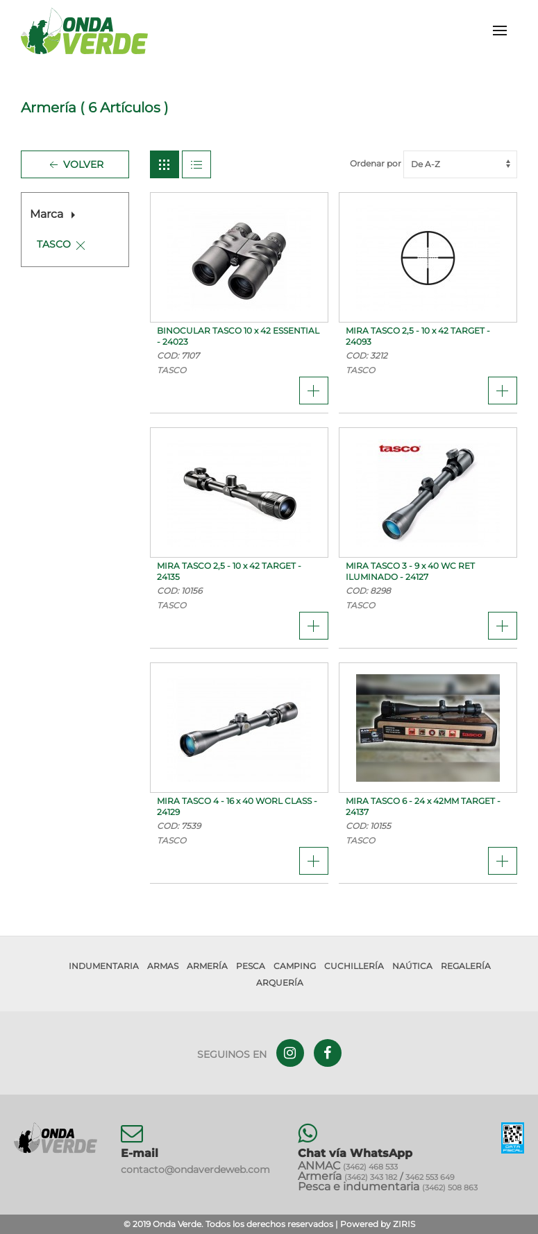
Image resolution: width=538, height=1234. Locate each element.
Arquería (279, 982)
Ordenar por (433, 163)
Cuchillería (354, 966)
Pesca (250, 966)
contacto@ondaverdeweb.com (195, 1169)
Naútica (412, 966)
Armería (207, 966)
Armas (162, 966)
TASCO (54, 244)
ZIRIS (404, 1224)
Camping (295, 966)
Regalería (466, 966)
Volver (75, 165)
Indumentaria (104, 966)
